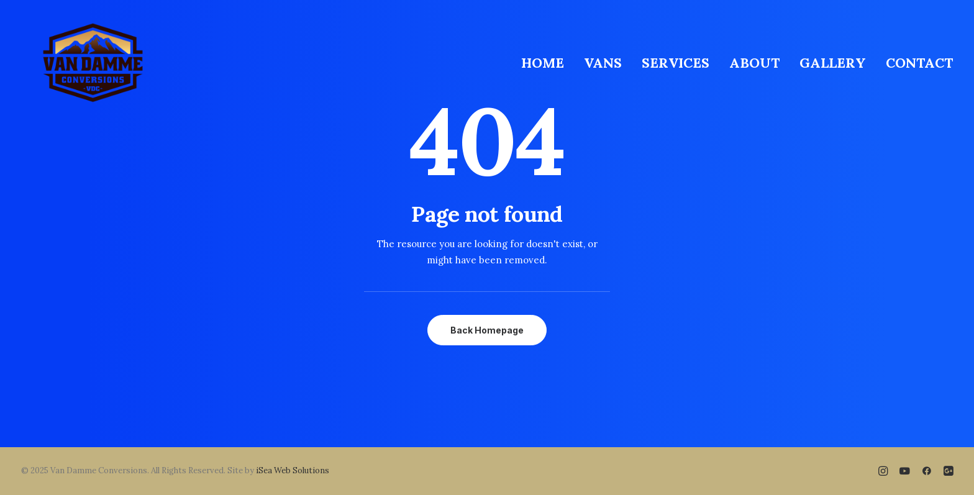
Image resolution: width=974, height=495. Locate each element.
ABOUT (754, 62)
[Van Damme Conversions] (93, 62)
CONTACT (919, 62)
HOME (542, 62)
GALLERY (832, 62)
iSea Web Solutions (292, 470)
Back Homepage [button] (487, 330)
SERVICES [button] (675, 62)
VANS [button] (603, 62)
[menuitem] (547, 62)
